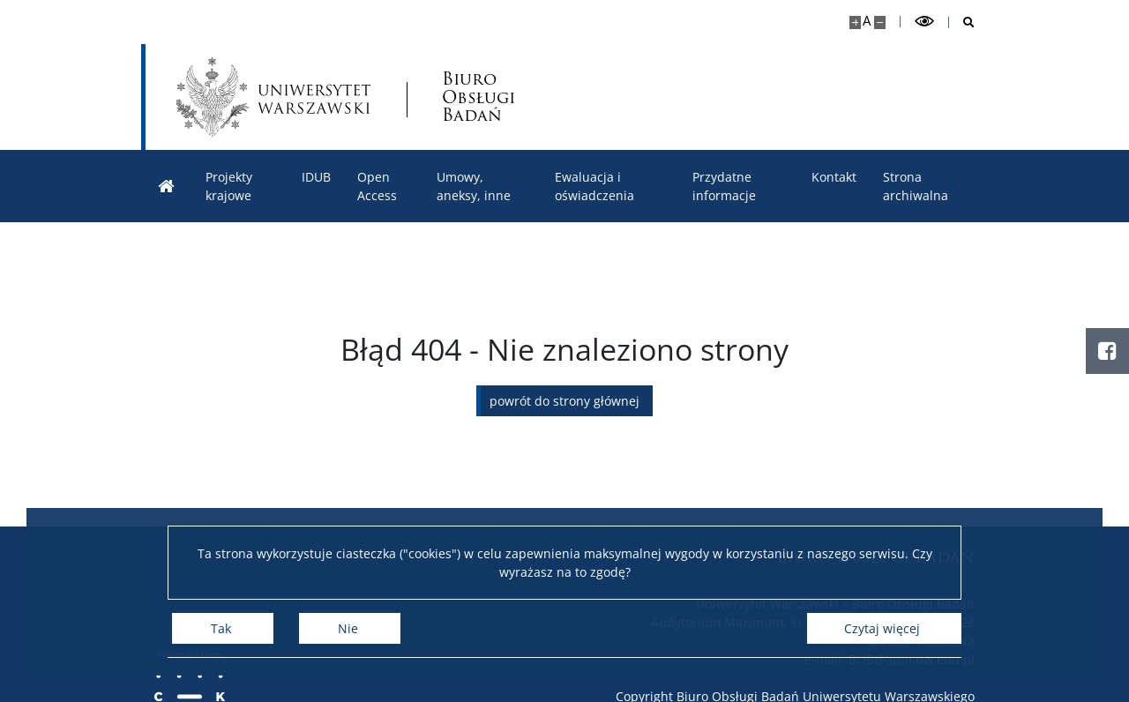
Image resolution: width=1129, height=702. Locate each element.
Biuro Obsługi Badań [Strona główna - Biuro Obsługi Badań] (478, 97)
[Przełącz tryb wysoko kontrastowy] (924, 21)
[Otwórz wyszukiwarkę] (962, 22)
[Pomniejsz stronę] (880, 22)
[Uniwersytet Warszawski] (273, 97)
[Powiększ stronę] (855, 22)
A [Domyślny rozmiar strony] (867, 20)
